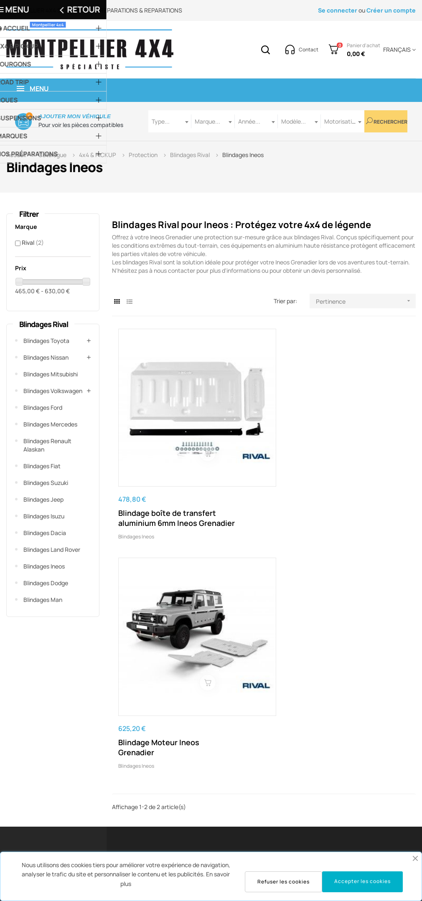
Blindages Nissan (46, 357)
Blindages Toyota (46, 341)
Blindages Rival (43, 324)
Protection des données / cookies (236, 797)
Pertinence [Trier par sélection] (366, 301)
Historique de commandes (291, 760)
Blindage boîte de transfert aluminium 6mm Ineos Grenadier (157, 454)
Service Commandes (158, 754)
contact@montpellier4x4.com (96, 747)
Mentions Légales (225, 754)
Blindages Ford (42, 407)
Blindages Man (42, 600)
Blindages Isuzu (43, 516)
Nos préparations (367, 779)
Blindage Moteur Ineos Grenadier (259, 449)
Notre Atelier (361, 766)
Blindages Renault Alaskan (47, 445)
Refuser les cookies (283, 881)
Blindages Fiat (42, 466)
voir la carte (384, 691)
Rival (33, 242)
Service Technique (155, 779)
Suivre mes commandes (305, 779)
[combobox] (169, 121)
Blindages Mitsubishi (50, 374)
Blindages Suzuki (45, 483)
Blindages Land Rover (51, 549)
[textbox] (169, 121)
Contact (213, 816)
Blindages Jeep (43, 499)
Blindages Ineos (44, 566)
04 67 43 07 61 (152, 691)
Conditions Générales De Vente (235, 772)
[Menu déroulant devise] (398, 49)
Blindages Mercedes (50, 424)
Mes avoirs (287, 791)
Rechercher (386, 121)
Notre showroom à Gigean (379, 754)
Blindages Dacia (44, 533)
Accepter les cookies (362, 881)
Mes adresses (291, 804)
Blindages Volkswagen (52, 391)
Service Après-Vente (158, 766)
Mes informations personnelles (296, 822)
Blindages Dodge (45, 583)
